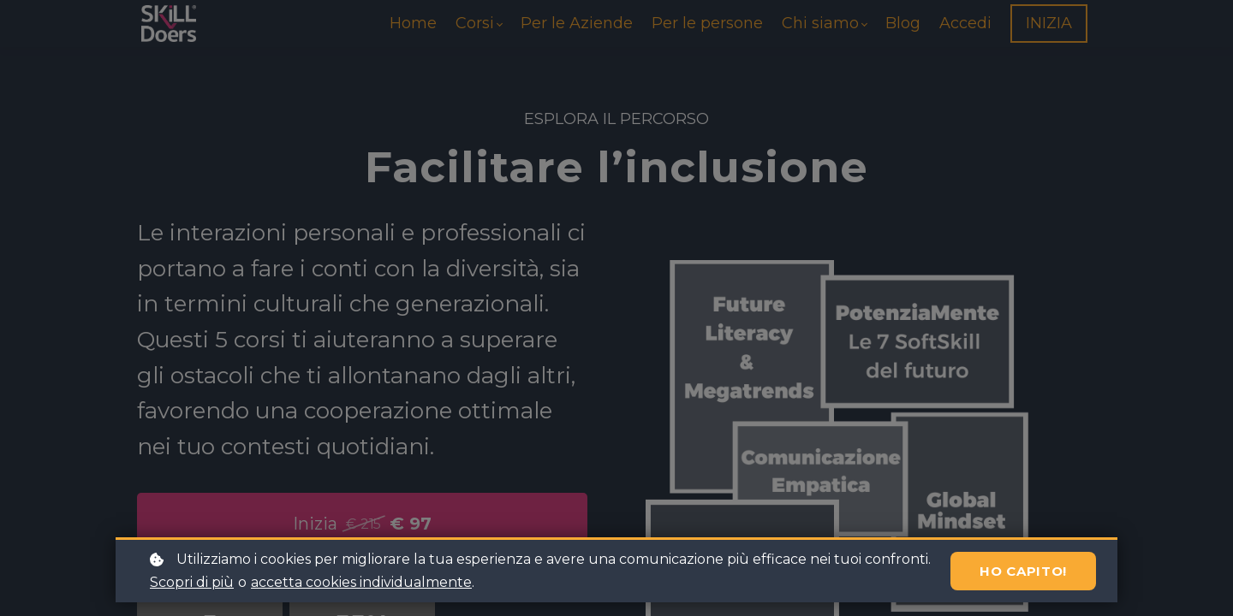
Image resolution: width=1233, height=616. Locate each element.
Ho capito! (1023, 571)
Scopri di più (192, 582)
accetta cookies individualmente (361, 582)
